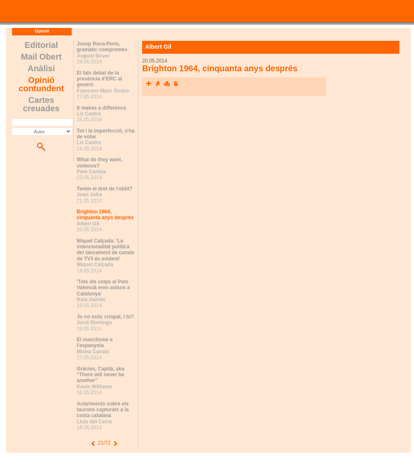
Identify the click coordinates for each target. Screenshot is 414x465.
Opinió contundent (41, 84)
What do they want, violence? (99, 162)
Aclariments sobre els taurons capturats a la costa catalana (103, 410)
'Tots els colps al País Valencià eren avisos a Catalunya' (103, 288)
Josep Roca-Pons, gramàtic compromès (102, 46)
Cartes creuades (41, 104)
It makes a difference (101, 108)
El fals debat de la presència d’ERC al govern (99, 79)
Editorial (41, 45)
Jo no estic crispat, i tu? (105, 317)
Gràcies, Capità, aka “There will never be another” (100, 375)
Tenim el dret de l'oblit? (104, 189)
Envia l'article (158, 84)
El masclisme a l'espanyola (95, 342)
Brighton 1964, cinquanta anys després (105, 214)
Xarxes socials (148, 84)
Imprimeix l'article (167, 84)
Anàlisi (41, 68)
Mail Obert (41, 56)
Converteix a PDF (176, 84)
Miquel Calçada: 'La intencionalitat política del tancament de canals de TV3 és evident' (106, 250)
